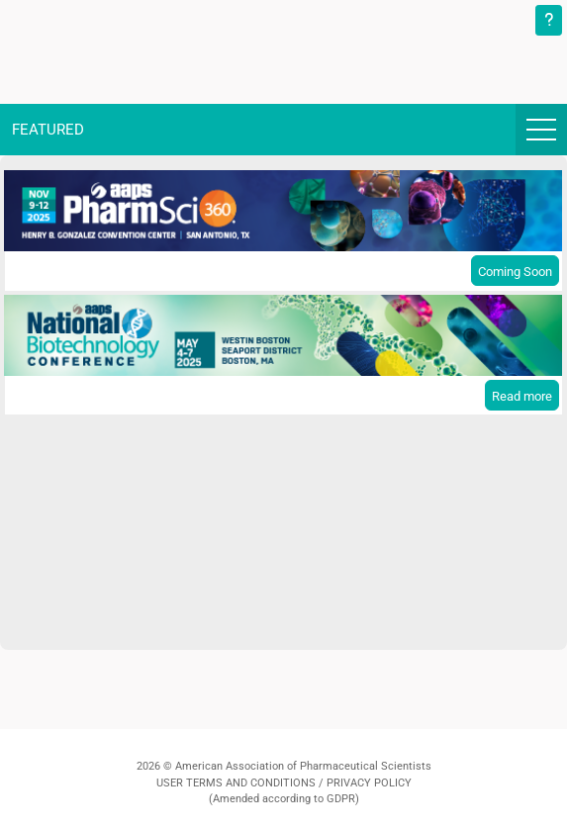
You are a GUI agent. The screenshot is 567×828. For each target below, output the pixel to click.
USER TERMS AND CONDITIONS (236, 783)
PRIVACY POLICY (369, 783)
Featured (48, 129)
